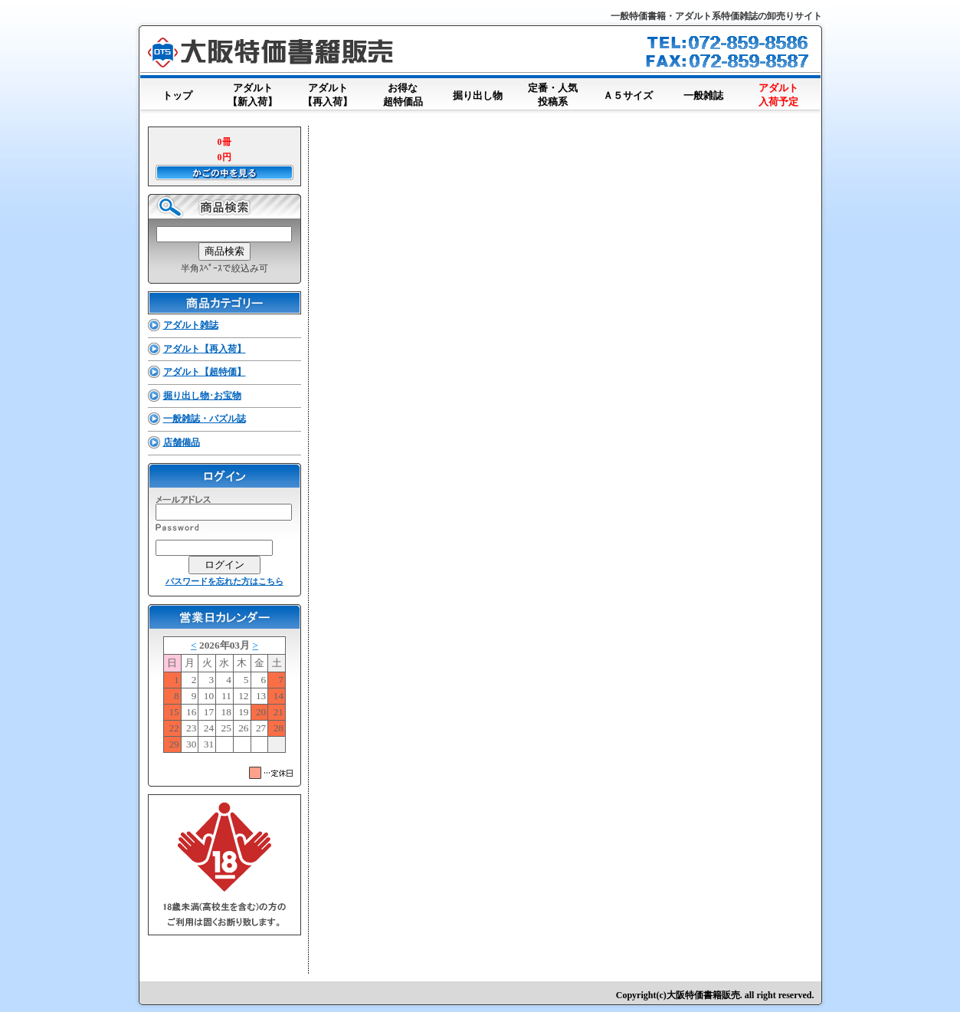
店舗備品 (181, 442)
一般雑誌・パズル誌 (204, 418)
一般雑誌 (703, 92)
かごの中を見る (224, 172)
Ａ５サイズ (628, 92)
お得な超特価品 (403, 96)
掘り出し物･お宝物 (202, 395)
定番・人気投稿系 (553, 96)
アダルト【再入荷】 (327, 96)
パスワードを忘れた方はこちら (224, 581)
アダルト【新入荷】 (252, 96)
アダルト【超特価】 (204, 371)
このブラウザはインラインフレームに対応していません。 (224, 697)
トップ (177, 92)
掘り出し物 (478, 92)
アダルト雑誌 (190, 325)
